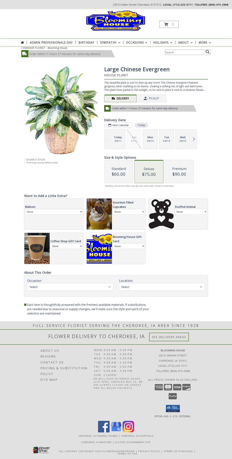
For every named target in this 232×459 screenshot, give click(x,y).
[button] (169, 24)
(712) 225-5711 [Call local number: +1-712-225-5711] (183, 4)
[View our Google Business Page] (116, 431)
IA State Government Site (133, 442)
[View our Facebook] (104, 431)
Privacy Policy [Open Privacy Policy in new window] (149, 451)
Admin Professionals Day (51, 43)
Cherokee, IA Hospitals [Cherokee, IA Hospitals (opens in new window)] (137, 435)
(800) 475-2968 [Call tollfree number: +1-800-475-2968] (218, 4)
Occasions (137, 43)
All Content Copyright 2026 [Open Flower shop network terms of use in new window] (80, 451)
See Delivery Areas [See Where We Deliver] (169, 337)
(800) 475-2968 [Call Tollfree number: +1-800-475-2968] (180, 371)
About (185, 43)
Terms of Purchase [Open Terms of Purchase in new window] (178, 451)
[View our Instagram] (128, 431)
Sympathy (110, 43)
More (205, 43)
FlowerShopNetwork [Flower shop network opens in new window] (119, 451)
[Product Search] (184, 52)
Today (141, 125)
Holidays (163, 43)
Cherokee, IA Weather (96, 442)
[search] (208, 52)
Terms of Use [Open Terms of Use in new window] (127, 453)
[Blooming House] (115, 20)
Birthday (86, 43)
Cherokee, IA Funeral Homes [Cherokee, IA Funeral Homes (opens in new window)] (98, 435)
